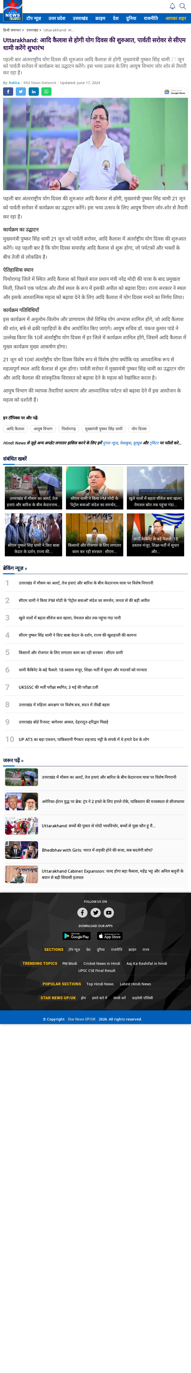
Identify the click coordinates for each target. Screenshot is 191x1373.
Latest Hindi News (135, 984)
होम (83, 998)
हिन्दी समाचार (12, 30)
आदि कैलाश (15, 429)
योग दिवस (139, 429)
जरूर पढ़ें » (13, 760)
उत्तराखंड (84, 18)
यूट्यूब (138, 443)
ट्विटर (154, 443)
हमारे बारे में (99, 998)
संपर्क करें (119, 998)
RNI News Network (40, 82)
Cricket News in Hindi (101, 963)
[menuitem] (38, 18)
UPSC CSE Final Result (96, 970)
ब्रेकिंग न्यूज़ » (15, 568)
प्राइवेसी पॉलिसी (142, 998)
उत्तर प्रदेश (60, 18)
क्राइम (104, 18)
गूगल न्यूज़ (110, 443)
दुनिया (135, 18)
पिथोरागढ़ (69, 429)
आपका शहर (180, 18)
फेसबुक (125, 443)
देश (119, 18)
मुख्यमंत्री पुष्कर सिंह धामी (104, 429)
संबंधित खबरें (15, 459)
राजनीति (154, 18)
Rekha (15, 82)
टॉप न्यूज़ (37, 18)
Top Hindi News (100, 984)
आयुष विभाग (43, 429)
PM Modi (69, 963)
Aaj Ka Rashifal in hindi (147, 963)
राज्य (146, 949)
